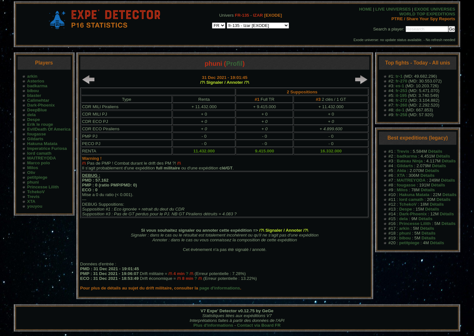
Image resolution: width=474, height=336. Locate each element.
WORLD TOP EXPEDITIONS (427, 14)
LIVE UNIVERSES (393, 9)
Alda (401, 170)
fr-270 (401, 81)
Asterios (35, 81)
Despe (33, 119)
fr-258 (401, 114)
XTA (31, 201)
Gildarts (35, 138)
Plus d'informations (213, 325)
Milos (32, 167)
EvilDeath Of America (49, 129)
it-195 (401, 95)
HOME (365, 9)
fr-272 (401, 100)
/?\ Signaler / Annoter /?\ (224, 82)
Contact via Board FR (259, 325)
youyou (34, 206)
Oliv (31, 172)
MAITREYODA (41, 158)
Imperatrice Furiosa (47, 148)
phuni (33, 182)
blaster (34, 95)
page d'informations (219, 288)
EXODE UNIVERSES (434, 9)
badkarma (37, 85)
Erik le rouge (40, 124)
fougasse (36, 134)
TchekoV (36, 191)
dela (31, 114)
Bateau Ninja (410, 161)
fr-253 (401, 90)
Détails (435, 151)
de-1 (400, 110)
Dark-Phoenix (41, 105)
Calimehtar (38, 100)
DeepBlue (37, 110)
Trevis (33, 196)
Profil (234, 63)
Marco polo (38, 162)
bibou (33, 90)
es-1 (400, 85)
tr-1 (399, 76)
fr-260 (401, 105)
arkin (32, 76)
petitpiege (37, 177)
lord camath (39, 153)
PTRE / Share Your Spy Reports (423, 18)
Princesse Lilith (43, 187)
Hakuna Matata (42, 143)
